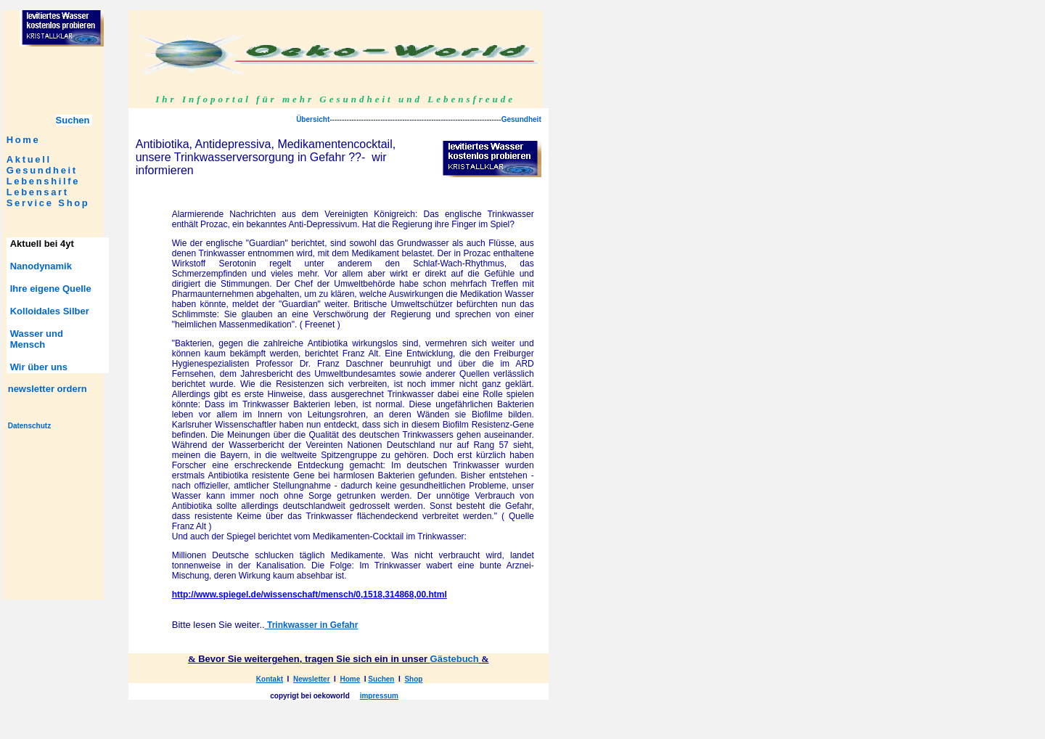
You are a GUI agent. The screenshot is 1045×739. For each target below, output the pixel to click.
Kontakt (269, 679)
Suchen (381, 679)
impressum (379, 696)
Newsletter (311, 679)
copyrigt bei (290, 696)
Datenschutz (29, 426)
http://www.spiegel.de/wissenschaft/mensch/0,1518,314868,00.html (309, 594)
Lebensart (38, 192)
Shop (73, 202)
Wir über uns (38, 367)
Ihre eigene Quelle (50, 288)
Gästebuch (454, 658)
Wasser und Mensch (36, 339)
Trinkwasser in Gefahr (311, 625)
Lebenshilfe (44, 181)
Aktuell (29, 159)
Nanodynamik (41, 266)
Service (30, 202)
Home (24, 139)
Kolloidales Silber (49, 311)
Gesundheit (42, 170)
